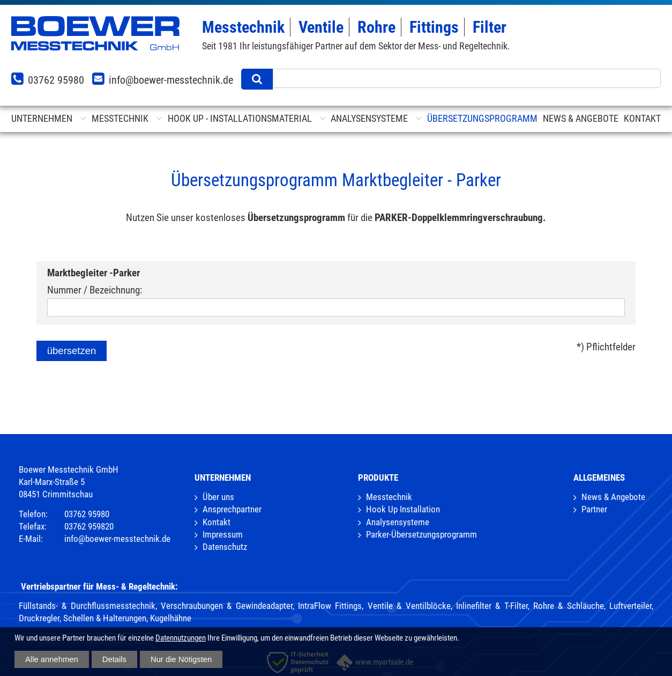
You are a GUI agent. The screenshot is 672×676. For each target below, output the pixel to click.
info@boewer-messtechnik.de (171, 80)
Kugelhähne (170, 618)
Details (114, 659)
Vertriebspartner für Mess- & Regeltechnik (98, 587)
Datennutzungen (180, 638)
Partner (594, 509)
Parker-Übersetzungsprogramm (421, 535)
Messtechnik (389, 497)
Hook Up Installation (403, 509)
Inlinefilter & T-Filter (492, 606)
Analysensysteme (397, 522)
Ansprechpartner (232, 509)
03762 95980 (56, 80)
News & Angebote (613, 497)
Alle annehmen (51, 659)
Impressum (223, 535)
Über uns (218, 497)
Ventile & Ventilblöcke (409, 606)
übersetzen (71, 350)
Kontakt (216, 522)
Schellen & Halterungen (104, 618)
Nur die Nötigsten (181, 659)
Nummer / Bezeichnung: (94, 290)
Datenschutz (225, 547)
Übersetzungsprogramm (482, 118)
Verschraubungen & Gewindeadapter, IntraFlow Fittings (261, 606)
